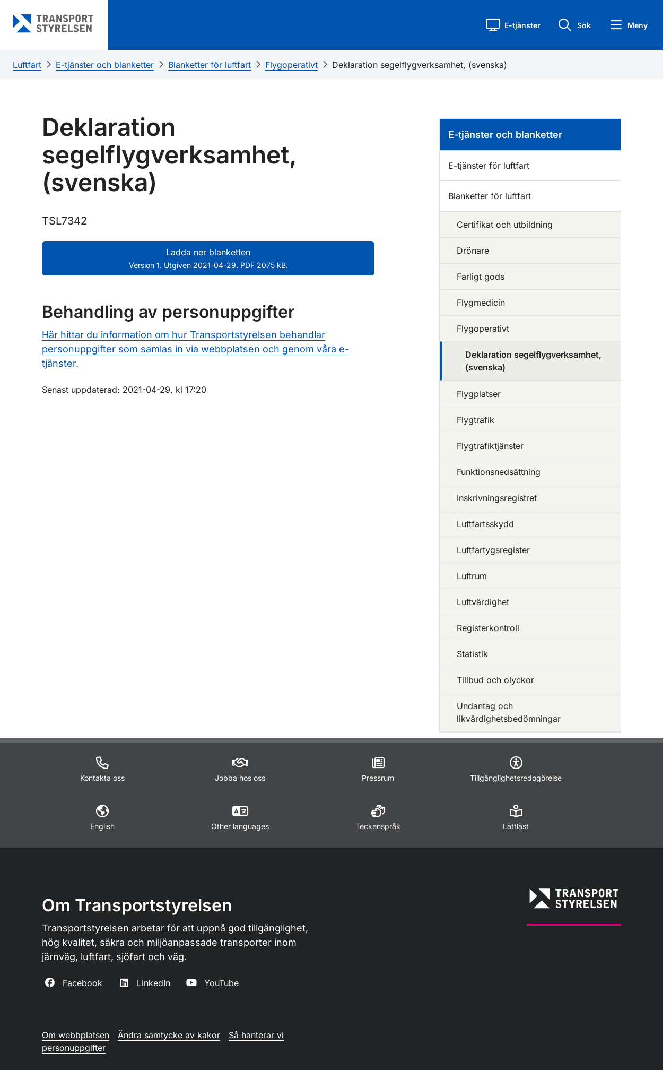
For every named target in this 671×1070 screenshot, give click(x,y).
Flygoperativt (291, 64)
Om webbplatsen (75, 1035)
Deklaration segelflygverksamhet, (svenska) (419, 64)
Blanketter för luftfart (209, 64)
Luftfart (27, 64)
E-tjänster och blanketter (105, 64)
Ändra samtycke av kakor (169, 1035)
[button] (513, 25)
